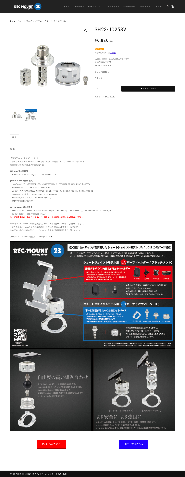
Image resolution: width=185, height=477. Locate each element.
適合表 (159, 6)
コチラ (113, 52)
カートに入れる (149, 89)
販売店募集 (145, 6)
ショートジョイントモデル (30, 21)
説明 (14, 137)
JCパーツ (48, 21)
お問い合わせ (129, 6)
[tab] (14, 137)
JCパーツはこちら (133, 444)
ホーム (67, 6)
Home (13, 21)
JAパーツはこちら (51, 444)
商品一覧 (79, 6)
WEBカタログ (94, 6)
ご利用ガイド (112, 6)
